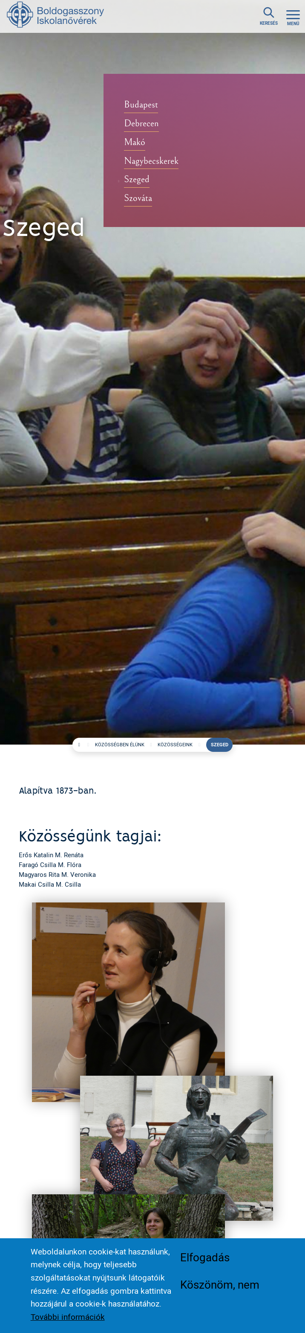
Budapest (141, 105)
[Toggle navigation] (293, 16)
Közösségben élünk (119, 745)
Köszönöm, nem (219, 1285)
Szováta (138, 198)
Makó (134, 142)
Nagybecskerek (151, 161)
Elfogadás (205, 1257)
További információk (68, 1317)
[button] (128, 1001)
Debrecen (141, 123)
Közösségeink (175, 745)
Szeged (137, 179)
